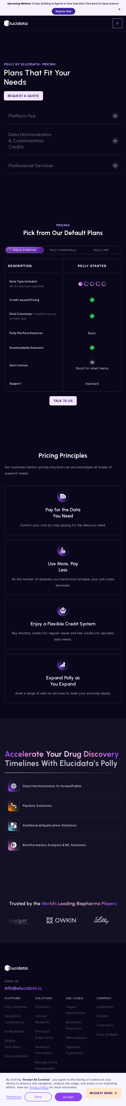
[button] (117, 23)
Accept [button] (68, 1097)
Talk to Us (63, 401)
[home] (16, 23)
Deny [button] (38, 1097)
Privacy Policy (39, 1087)
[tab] (25, 250)
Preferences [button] (14, 1096)
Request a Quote (23, 96)
